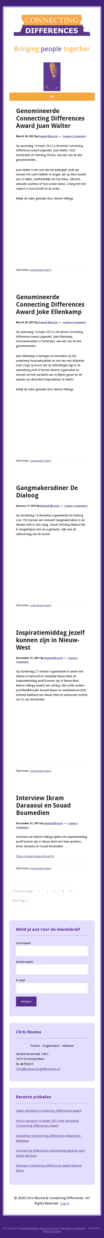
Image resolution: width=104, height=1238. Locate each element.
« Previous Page (22, 891)
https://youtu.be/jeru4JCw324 (35, 856)
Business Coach (49, 1228)
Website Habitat (52, 1231)
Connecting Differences (52, 25)
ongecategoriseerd (40, 270)
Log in (64, 1203)
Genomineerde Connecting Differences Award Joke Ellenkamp (50, 304)
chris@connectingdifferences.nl (38, 1069)
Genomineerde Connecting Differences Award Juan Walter (50, 118)
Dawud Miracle (30, 1228)
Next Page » (19, 900)
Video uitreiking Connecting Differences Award (48, 1111)
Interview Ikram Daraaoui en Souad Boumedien (43, 805)
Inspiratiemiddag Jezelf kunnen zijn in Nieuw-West (50, 640)
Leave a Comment (74, 136)
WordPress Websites (73, 1228)
